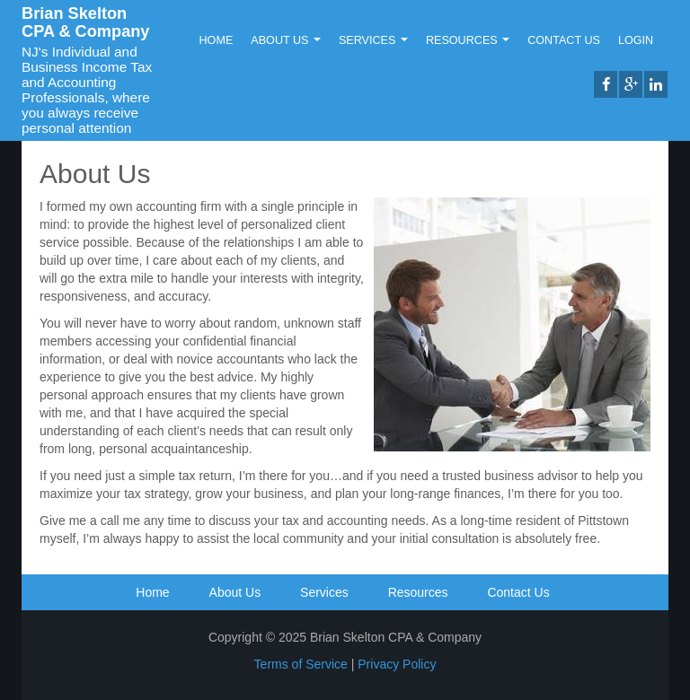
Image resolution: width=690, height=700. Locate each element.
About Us (286, 40)
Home (216, 40)
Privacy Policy (397, 664)
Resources (467, 40)
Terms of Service (301, 664)
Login (635, 40)
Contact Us (563, 40)
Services (373, 40)
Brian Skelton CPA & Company (85, 22)
